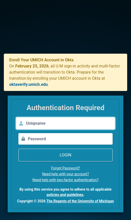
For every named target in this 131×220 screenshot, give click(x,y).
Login (66, 155)
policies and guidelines (64, 195)
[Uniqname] (70, 123)
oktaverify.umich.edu (28, 84)
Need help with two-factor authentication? (65, 180)
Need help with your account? (65, 174)
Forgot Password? (65, 168)
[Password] (70, 139)
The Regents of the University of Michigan (80, 201)
